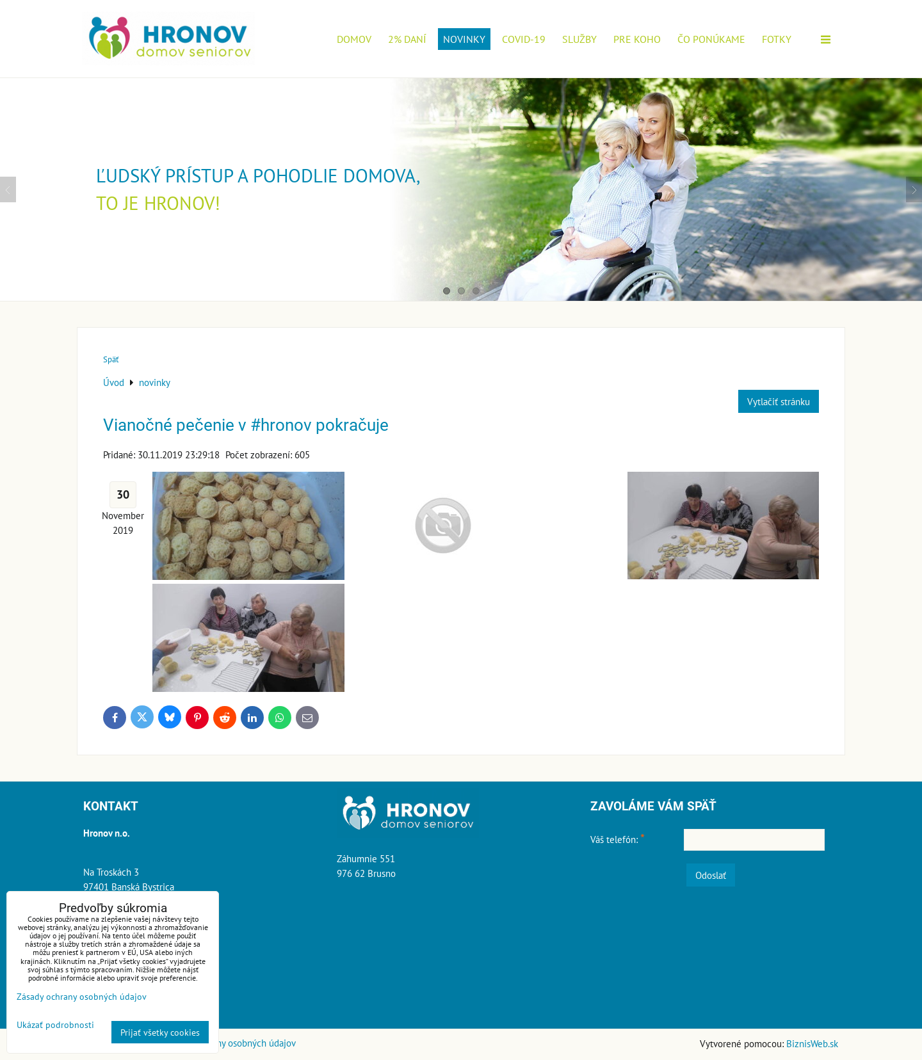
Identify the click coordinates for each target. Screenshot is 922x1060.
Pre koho (637, 39)
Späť (110, 359)
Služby (579, 39)
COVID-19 (524, 39)
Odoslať (710, 875)
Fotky (776, 39)
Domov (354, 39)
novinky (464, 39)
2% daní (407, 39)
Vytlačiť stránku (778, 401)
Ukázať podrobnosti (55, 1025)
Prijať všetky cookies (160, 1032)
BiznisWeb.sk (812, 1043)
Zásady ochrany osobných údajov (230, 1042)
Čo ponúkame (711, 39)
